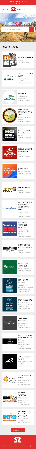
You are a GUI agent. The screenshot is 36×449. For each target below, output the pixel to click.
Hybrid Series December (24, 131)
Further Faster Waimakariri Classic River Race (25, 206)
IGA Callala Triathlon (23, 264)
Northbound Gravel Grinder (25, 246)
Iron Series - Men (25, 300)
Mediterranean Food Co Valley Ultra (25, 337)
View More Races (18, 430)
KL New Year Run (25, 57)
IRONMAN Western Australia (22, 395)
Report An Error (20, 446)
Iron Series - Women (23, 281)
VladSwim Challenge (23, 319)
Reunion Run (24, 187)
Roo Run (22, 93)
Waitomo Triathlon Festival (23, 224)
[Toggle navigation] (32, 9)
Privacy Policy (8, 446)
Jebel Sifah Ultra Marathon (25, 150)
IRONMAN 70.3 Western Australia (24, 413)
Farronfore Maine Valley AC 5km (25, 112)
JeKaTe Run (23, 169)
